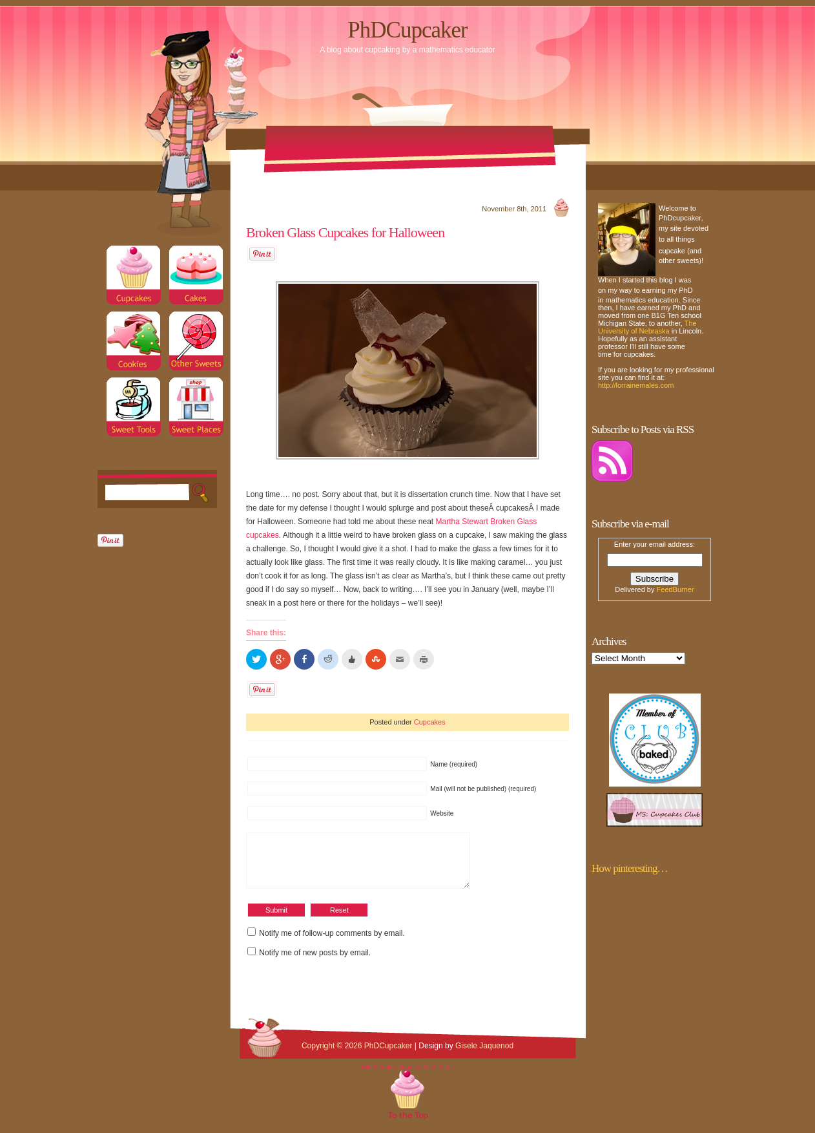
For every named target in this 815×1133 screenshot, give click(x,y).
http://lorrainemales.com (636, 385)
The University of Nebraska (647, 327)
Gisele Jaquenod (484, 1055)
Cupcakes (430, 722)
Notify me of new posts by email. (315, 962)
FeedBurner (675, 589)
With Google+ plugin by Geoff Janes (407, 1077)
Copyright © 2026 (333, 1055)
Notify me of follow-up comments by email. (331, 943)
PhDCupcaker (407, 30)
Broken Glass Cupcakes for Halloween (345, 232)
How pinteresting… (630, 868)
